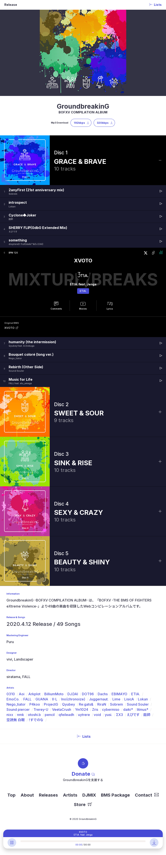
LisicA (129, 699)
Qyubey (68, 704)
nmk (20, 714)
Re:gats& (86, 704)
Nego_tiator (16, 704)
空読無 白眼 (15, 720)
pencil (50, 714)
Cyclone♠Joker (22, 215)
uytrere (84, 714)
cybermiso (110, 709)
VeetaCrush (61, 709)
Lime (116, 699)
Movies (83, 308)
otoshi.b (34, 714)
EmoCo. (12, 699)
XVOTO (83, 261)
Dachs (103, 694)
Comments (56, 308)
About (27, 795)
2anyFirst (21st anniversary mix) (36, 190)
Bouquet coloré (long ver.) (31, 354)
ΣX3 (119, 714)
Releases (48, 795)
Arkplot (34, 694)
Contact (147, 795)
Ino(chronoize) (73, 699)
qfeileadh (66, 714)
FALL (27, 699)
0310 (10, 694)
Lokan (143, 699)
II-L (54, 699)
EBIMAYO (119, 694)
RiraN (101, 704)
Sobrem (116, 704)
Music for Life (20, 379)
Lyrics (110, 308)
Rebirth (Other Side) (26, 367)
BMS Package (115, 795)
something (18, 240)
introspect (18, 202)
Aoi (21, 694)
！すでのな (36, 720)
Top (11, 795)
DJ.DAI (72, 694)
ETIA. (83, 291)
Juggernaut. (99, 699)
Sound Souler (138, 704)
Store (83, 804)
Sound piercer (18, 709)
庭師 (146, 714)
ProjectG (51, 704)
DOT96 (88, 694)
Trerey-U (41, 709)
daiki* (128, 709)
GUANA (41, 699)
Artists (70, 795)
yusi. (108, 714)
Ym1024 (81, 709)
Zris (95, 709)
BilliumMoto (54, 694)
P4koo (34, 704)
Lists (83, 736)
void (97, 714)
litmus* (142, 709)
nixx (9, 714)
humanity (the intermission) (32, 342)
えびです (133, 714)
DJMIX (89, 795)
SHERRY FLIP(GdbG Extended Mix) (38, 227)
